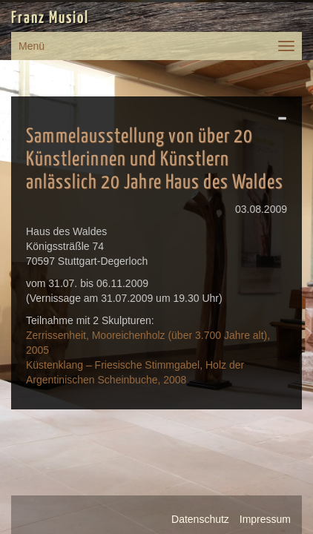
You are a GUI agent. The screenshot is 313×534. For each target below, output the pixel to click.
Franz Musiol (50, 18)
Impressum (265, 519)
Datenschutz (200, 519)
